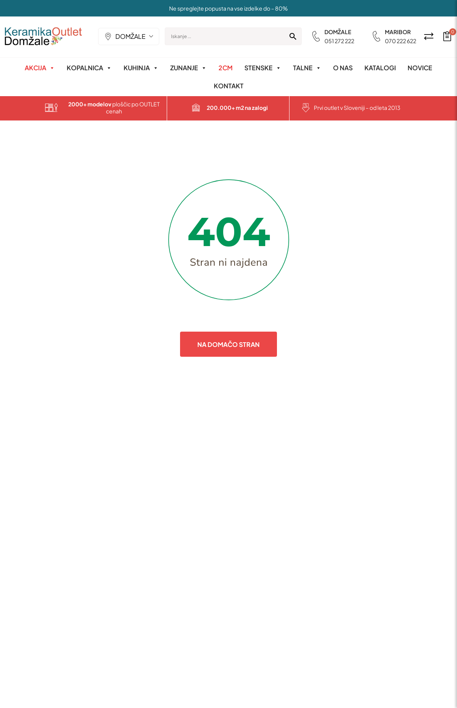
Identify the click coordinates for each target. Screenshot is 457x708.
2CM (225, 68)
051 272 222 (339, 40)
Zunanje (188, 68)
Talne (307, 68)
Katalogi (380, 68)
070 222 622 (400, 40)
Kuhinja (141, 68)
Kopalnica (89, 68)
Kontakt (229, 86)
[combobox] (129, 36)
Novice (420, 68)
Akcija (40, 68)
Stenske (262, 68)
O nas (343, 68)
